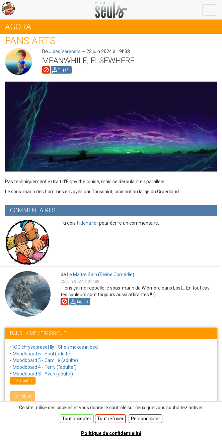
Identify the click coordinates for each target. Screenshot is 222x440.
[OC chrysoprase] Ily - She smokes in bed (55, 347)
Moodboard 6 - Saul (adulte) (42, 353)
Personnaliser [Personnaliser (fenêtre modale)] (145, 418)
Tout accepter (76, 418)
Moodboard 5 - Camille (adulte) (45, 360)
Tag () (64, 70)
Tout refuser (110, 418)
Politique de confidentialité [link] (111, 433)
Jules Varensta (65, 51)
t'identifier (87, 223)
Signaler (46, 70)
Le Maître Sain (82, 274)
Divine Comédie (116, 274)
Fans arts (30, 40)
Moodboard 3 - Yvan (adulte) (43, 373)
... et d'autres (22, 380)
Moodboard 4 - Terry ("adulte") (45, 367)
